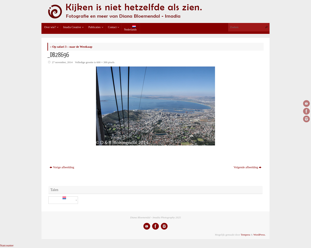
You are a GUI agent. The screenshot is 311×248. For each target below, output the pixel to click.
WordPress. (259, 234)
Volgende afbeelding (247, 167)
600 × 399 (102, 62)
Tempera (245, 234)
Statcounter (6, 245)
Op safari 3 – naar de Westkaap (71, 46)
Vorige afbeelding (62, 167)
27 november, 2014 (62, 62)
